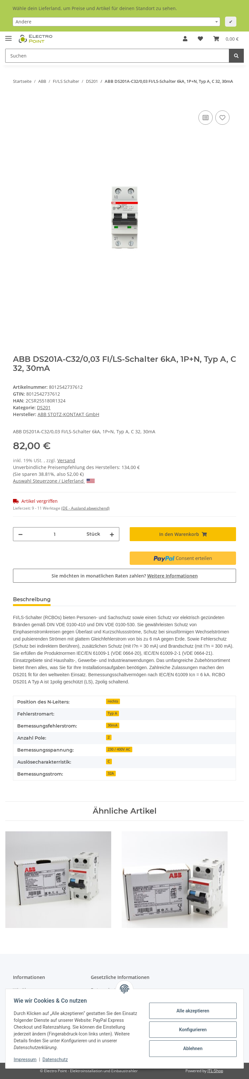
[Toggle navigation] (8, 36)
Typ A (112, 713)
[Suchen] (117, 56)
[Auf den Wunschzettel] (222, 117)
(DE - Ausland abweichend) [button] (85, 508)
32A (111, 773)
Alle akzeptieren (190, 1010)
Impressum (27, 1059)
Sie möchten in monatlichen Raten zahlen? (125, 576)
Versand (66, 460)
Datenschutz (57, 1059)
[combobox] (116, 21)
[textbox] (116, 22)
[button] (185, 38)
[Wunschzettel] (200, 38)
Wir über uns (27, 990)
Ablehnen (190, 1048)
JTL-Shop (215, 1070)
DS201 (44, 407)
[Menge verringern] (20, 534)
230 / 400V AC (119, 749)
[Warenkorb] (226, 38)
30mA (112, 725)
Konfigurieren (190, 1029)
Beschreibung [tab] (32, 599)
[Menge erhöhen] (112, 534)
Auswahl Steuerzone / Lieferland (54, 481)
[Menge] (54, 534)
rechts (113, 701)
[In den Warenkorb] (18, 101)
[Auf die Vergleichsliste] (205, 117)
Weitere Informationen (172, 576)
